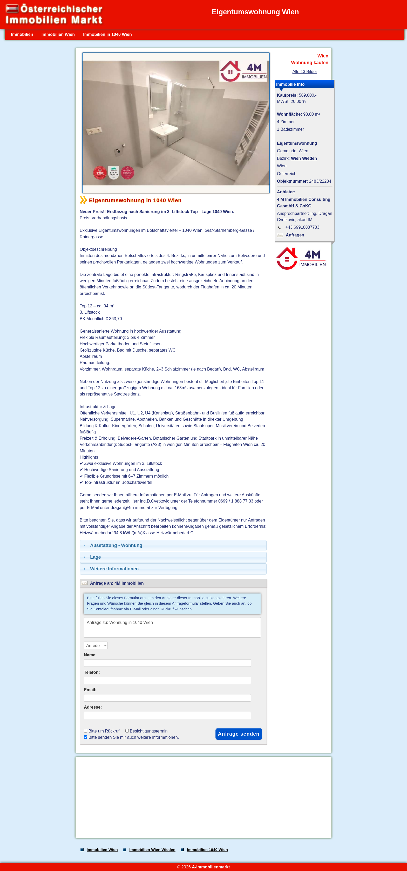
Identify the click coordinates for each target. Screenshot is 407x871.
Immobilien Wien (58, 34)
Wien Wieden (304, 158)
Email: (90, 689)
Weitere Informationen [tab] (110, 568)
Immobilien (22, 34)
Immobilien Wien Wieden (152, 850)
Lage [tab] (91, 557)
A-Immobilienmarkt (211, 867)
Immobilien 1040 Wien (207, 850)
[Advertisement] (203, 797)
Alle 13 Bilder (304, 71)
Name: (90, 654)
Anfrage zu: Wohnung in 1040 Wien (172, 627)
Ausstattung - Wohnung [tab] (112, 545)
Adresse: (93, 707)
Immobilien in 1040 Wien (107, 34)
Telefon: (92, 672)
